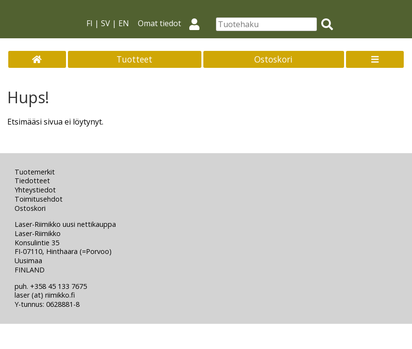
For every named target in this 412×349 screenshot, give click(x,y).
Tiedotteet (32, 180)
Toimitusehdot (39, 199)
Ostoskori (273, 59)
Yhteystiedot (35, 189)
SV (105, 23)
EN (123, 23)
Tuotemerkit (35, 171)
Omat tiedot (172, 23)
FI (89, 23)
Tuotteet (134, 59)
